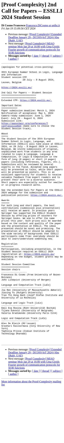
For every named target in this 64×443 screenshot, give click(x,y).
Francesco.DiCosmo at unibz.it (43, 25)
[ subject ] (56, 55)
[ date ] (36, 55)
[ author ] (13, 58)
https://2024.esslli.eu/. (36, 107)
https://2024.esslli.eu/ (16, 91)
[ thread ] (46, 55)
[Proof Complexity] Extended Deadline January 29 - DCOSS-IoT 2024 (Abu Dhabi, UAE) (35, 37)
